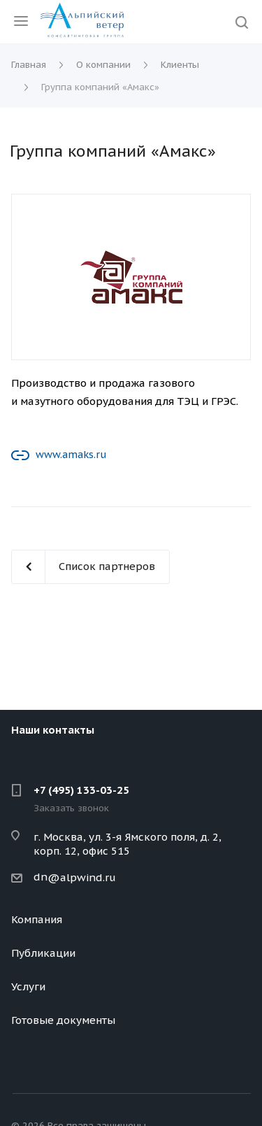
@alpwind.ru (82, 877)
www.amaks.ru (71, 454)
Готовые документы (63, 1020)
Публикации (43, 953)
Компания (36, 919)
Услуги (28, 986)
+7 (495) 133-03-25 (81, 790)
